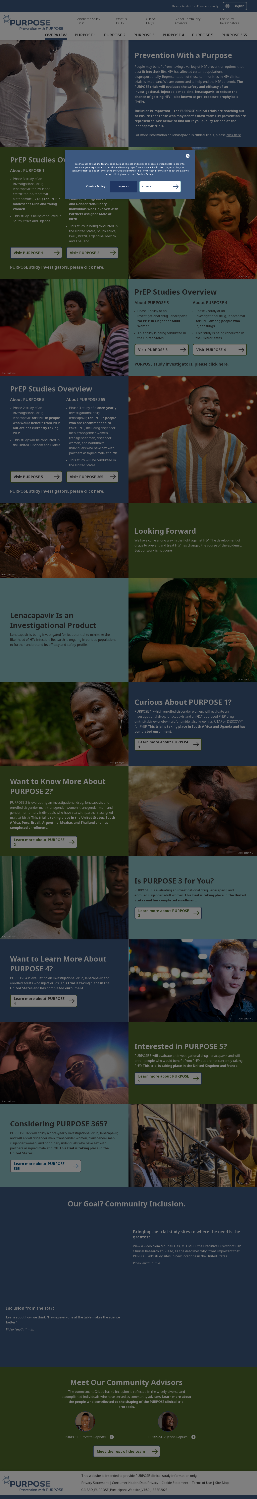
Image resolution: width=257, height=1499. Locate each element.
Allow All (148, 186)
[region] (130, 174)
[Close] (188, 156)
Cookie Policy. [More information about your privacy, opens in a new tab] (145, 174)
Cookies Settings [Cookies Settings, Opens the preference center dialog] (96, 186)
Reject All (123, 186)
